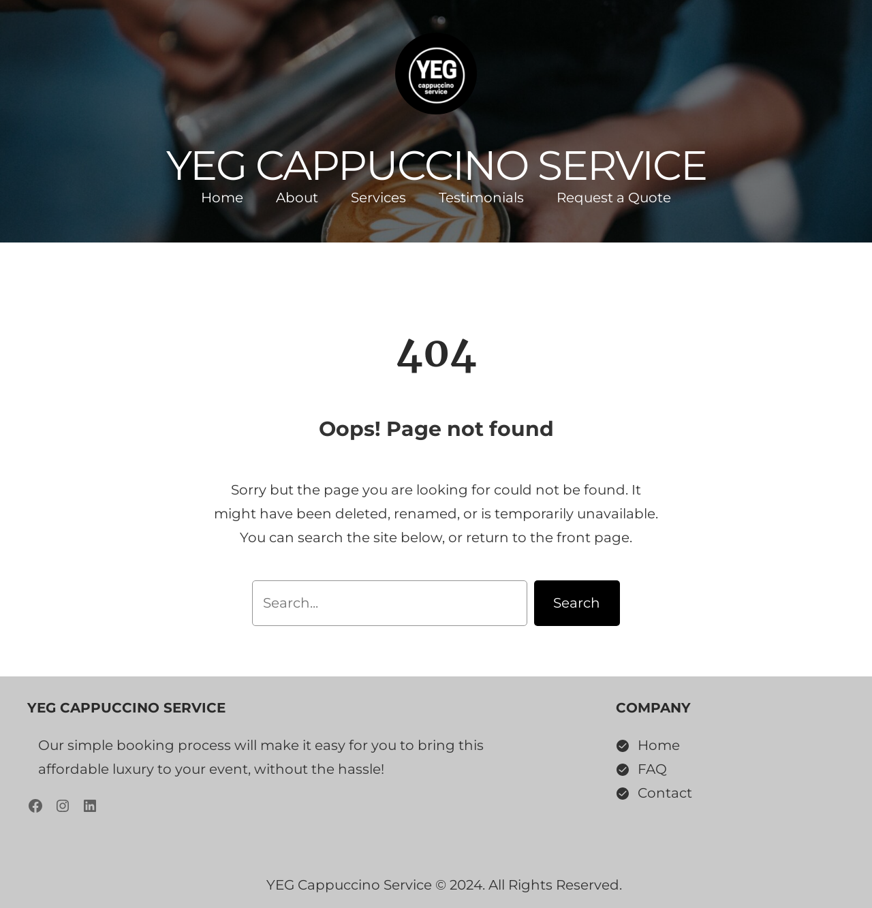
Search (576, 603)
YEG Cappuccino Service (436, 165)
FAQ (652, 769)
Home (659, 745)
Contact (665, 793)
